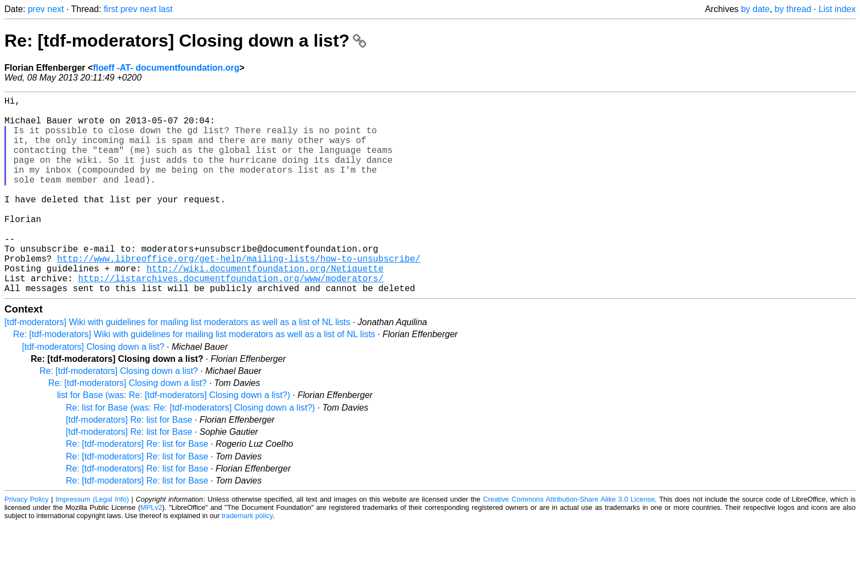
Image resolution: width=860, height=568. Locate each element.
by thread (792, 9)
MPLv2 (151, 551)
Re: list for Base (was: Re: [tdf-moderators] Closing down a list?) (190, 451)
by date (755, 9)
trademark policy (247, 559)
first (111, 9)
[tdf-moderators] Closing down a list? (93, 390)
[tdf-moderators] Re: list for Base (129, 463)
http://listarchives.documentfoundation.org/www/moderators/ (230, 320)
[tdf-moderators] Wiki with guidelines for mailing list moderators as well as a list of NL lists (177, 366)
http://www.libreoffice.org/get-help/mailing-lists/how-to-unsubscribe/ (238, 295)
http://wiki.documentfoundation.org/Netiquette (264, 308)
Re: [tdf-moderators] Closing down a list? (185, 40)
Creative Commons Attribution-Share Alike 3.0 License (569, 543)
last (166, 9)
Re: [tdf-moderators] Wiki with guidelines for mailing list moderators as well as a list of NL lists (194, 378)
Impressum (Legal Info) (92, 543)
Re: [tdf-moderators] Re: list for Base (137, 487)
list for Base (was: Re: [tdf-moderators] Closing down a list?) (173, 439)
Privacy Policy (26, 543)
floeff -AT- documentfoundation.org (166, 67)
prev (36, 9)
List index (837, 9)
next (55, 9)
